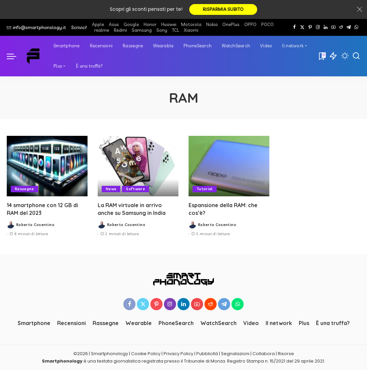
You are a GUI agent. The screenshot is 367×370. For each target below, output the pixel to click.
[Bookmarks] (322, 56)
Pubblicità (207, 354)
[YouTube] (333, 27)
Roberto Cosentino (35, 224)
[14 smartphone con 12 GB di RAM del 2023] (47, 166)
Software (136, 189)
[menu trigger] (15, 56)
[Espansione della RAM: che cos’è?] (229, 166)
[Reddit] (341, 27)
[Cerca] (356, 56)
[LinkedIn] (325, 27)
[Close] (359, 9)
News (111, 189)
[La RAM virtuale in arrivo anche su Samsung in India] (138, 166)
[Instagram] (318, 27)
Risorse (286, 354)
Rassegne (24, 189)
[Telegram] (348, 27)
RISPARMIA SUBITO (223, 9)
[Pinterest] (310, 27)
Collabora (263, 354)
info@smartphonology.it (36, 27)
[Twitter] (302, 27)
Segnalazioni (235, 354)
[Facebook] (294, 27)
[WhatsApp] (356, 27)
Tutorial (205, 189)
